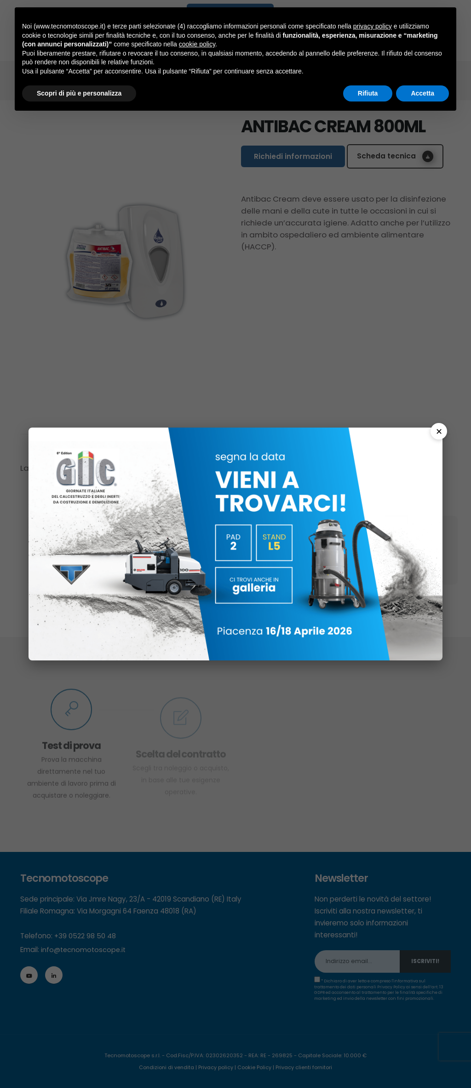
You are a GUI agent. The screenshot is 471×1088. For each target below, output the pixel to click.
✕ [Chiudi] (439, 431)
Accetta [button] (422, 93)
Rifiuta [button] (368, 93)
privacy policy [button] (372, 26)
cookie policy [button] (197, 44)
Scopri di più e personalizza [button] (79, 93)
